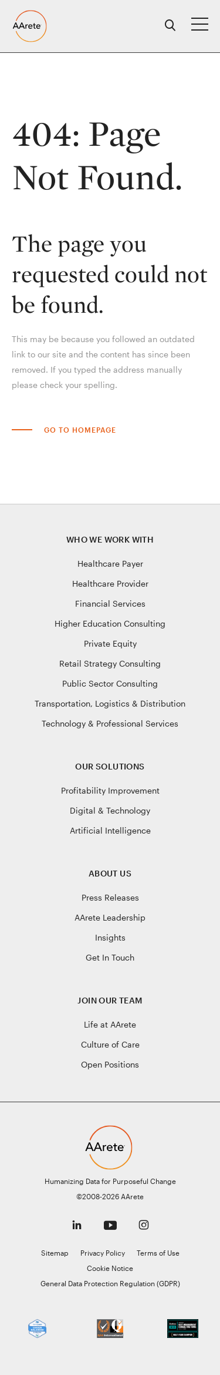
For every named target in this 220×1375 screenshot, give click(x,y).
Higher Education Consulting (110, 623)
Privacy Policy (102, 1253)
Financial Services (110, 603)
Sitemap (55, 1253)
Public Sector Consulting (110, 683)
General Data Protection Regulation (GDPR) (110, 1283)
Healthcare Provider (110, 583)
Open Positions (110, 1064)
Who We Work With (110, 539)
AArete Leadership (110, 917)
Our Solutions (109, 766)
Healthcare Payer (110, 563)
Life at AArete (110, 1024)
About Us (110, 873)
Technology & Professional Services (110, 723)
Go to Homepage (80, 430)
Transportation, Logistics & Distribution (110, 703)
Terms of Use (158, 1253)
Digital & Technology (110, 810)
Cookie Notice (110, 1268)
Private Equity (110, 643)
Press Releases (110, 897)
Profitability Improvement (110, 790)
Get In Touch (110, 957)
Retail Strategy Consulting (110, 663)
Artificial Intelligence (110, 830)
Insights (110, 937)
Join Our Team (109, 1000)
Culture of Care (110, 1044)
